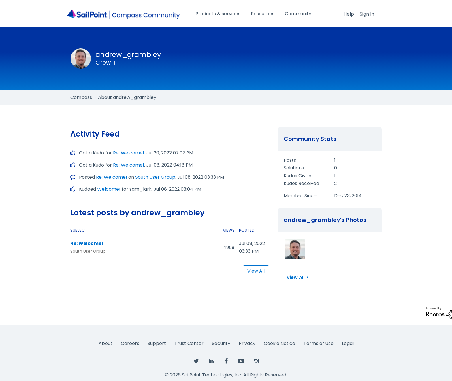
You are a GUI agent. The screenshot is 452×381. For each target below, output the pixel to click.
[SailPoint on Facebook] (226, 361)
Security (221, 343)
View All (256, 271)
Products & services (217, 13)
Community (298, 13)
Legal (348, 343)
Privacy (247, 343)
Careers (130, 343)
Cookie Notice (279, 343)
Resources (262, 13)
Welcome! (108, 189)
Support (157, 343)
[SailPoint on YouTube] (241, 361)
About (105, 343)
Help (349, 14)
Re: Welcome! (128, 153)
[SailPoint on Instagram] (256, 361)
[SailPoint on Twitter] (196, 361)
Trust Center (189, 343)
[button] (295, 249)
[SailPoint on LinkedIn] (211, 361)
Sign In (367, 14)
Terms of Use (319, 343)
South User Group (155, 177)
